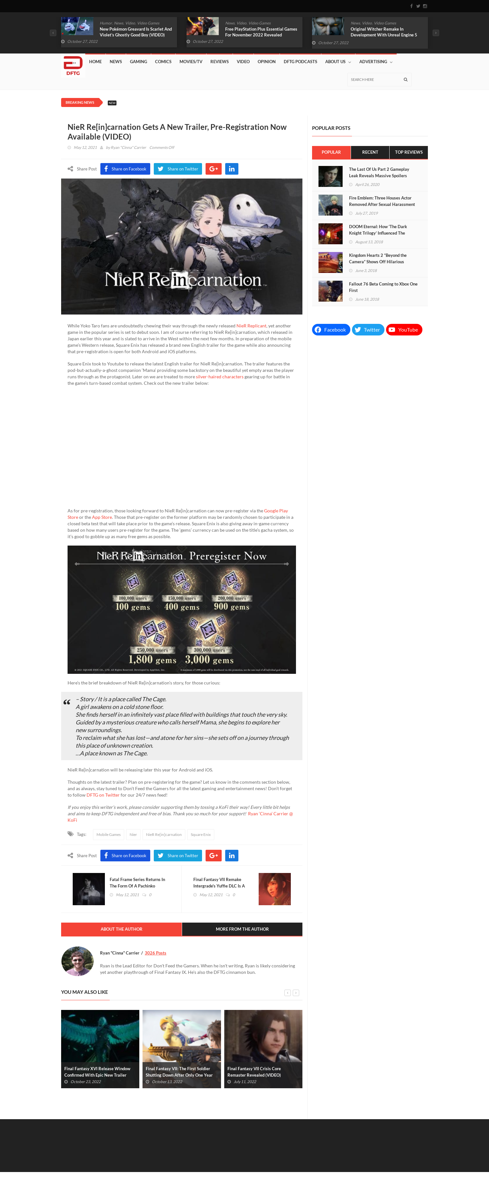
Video (130, 23)
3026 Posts (155, 954)
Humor (106, 23)
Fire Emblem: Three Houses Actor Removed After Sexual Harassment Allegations (382, 204)
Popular (331, 152)
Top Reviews (408, 152)
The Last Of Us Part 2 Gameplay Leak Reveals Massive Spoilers (379, 172)
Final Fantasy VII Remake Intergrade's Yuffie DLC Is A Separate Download (220, 886)
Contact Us (393, 1170)
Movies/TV (191, 61)
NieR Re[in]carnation (164, 834)
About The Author (122, 930)
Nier (133, 834)
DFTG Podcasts (300, 61)
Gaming (138, 61)
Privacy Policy (416, 1176)
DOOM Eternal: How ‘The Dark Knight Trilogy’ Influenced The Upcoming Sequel (378, 233)
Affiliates (322, 1170)
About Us (338, 61)
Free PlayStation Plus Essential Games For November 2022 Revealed (261, 31)
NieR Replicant (251, 325)
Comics (163, 61)
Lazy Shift (366, 1170)
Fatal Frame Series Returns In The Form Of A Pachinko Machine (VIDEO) (138, 886)
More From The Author (242, 930)
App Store (102, 517)
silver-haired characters (220, 376)
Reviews (219, 61)
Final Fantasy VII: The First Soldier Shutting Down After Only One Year (179, 1073)
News (118, 23)
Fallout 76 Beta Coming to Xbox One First (383, 287)
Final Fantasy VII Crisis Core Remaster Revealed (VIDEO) (254, 1073)
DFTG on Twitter (103, 795)
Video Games (148, 23)
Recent (370, 152)
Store (343, 1170)
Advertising (375, 61)
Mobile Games (109, 834)
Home (95, 61)
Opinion (267, 61)
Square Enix (201, 834)
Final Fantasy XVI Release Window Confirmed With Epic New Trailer (97, 1073)
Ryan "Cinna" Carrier (128, 147)
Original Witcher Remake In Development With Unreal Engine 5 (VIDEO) (384, 34)
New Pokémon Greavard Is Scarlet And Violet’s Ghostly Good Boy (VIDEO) (136, 31)
